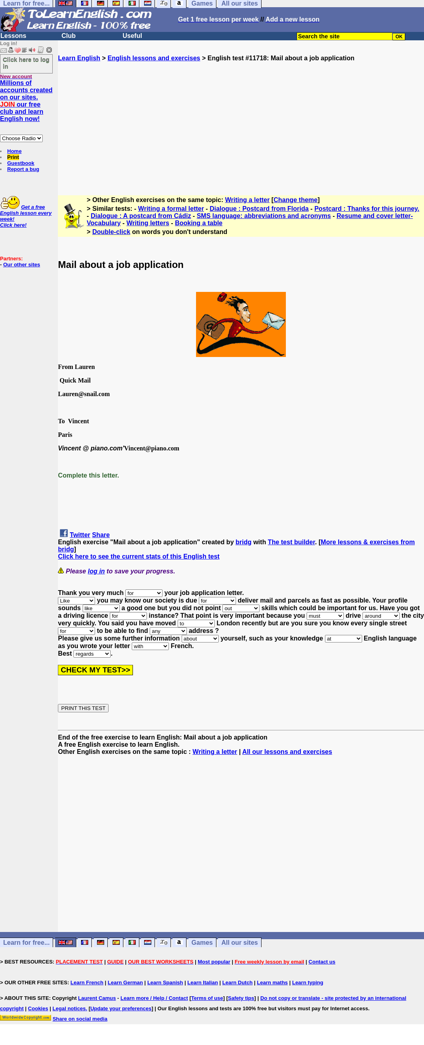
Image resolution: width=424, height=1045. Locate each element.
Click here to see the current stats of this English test (139, 556)
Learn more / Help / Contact (154, 998)
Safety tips (241, 998)
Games (202, 942)
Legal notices (69, 1008)
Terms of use (207, 998)
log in (96, 571)
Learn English (79, 58)
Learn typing (307, 983)
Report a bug (23, 169)
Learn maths (272, 983)
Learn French (87, 983)
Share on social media (80, 1019)
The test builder (291, 542)
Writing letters (148, 223)
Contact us (322, 962)
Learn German (125, 983)
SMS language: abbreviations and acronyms (264, 215)
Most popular (214, 962)
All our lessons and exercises (287, 751)
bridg (244, 542)
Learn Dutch (237, 983)
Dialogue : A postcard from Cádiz (141, 215)
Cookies (38, 1008)
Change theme (295, 199)
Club (68, 35)
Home (14, 151)
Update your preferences (120, 1008)
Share (101, 534)
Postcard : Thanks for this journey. (366, 208)
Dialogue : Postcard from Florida (259, 208)
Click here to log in (26, 62)
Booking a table (198, 223)
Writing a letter (247, 199)
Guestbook (20, 163)
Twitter (80, 534)
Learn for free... (26, 942)
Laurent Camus (97, 998)
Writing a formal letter (171, 208)
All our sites (239, 942)
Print (13, 157)
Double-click (111, 231)
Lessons (13, 35)
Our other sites (21, 265)
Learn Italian (202, 983)
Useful (132, 35)
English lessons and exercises (153, 58)
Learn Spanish (165, 983)
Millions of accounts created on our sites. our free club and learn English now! (26, 100)
